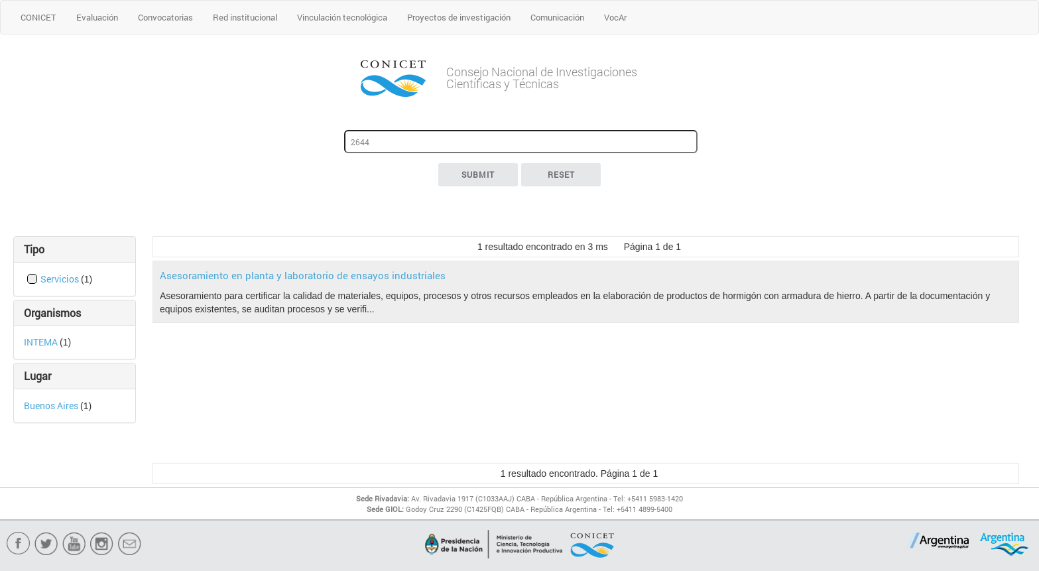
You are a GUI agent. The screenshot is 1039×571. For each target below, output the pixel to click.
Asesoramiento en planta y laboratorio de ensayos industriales (303, 275)
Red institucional (245, 17)
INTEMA (42, 342)
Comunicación (557, 17)
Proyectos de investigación (459, 17)
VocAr (615, 17)
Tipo (34, 249)
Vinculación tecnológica (342, 17)
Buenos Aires (52, 405)
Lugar (37, 376)
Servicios (60, 279)
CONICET (38, 17)
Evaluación (97, 17)
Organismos (52, 313)
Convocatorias (165, 17)
